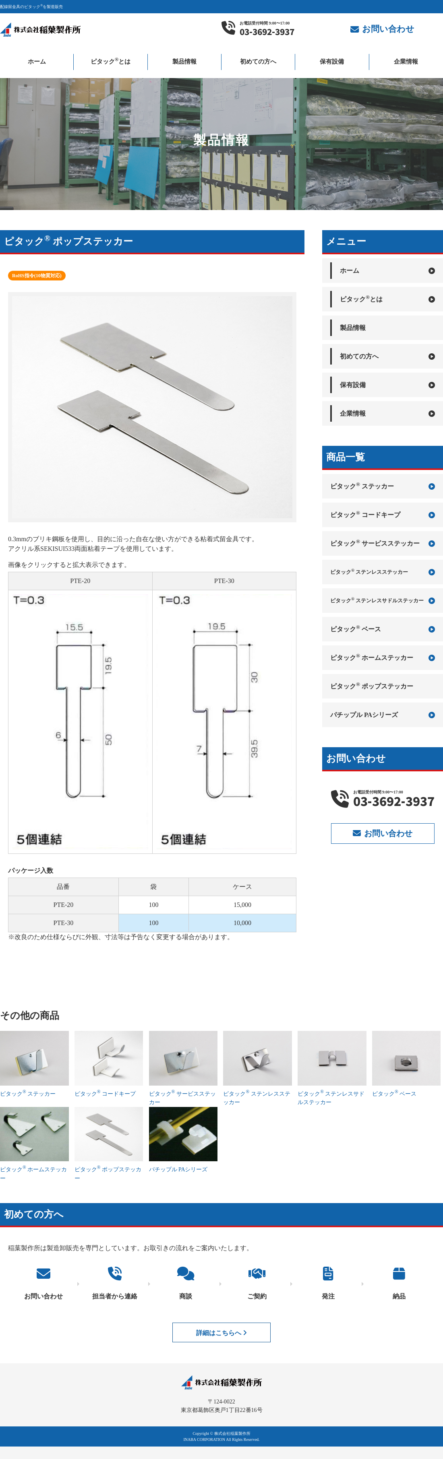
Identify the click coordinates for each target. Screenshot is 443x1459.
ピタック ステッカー (382, 485)
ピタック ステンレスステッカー (382, 572)
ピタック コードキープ (382, 514)
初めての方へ (258, 61)
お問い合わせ (382, 833)
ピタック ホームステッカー (382, 657)
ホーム (36, 61)
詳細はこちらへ (221, 1331)
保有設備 (332, 61)
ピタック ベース (382, 628)
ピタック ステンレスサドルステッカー (382, 600)
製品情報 (184, 61)
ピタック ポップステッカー (371, 685)
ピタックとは (110, 60)
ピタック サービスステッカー (382, 542)
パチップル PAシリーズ (382, 714)
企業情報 (406, 61)
